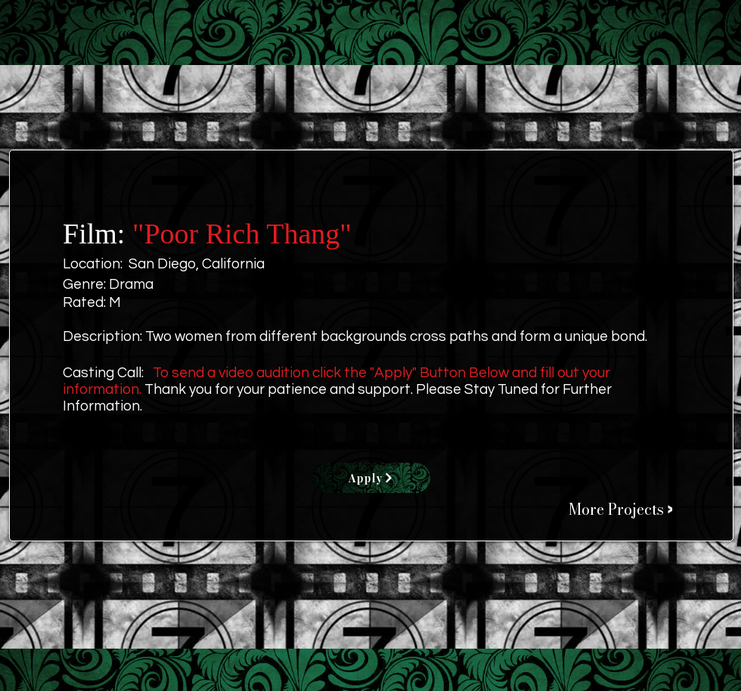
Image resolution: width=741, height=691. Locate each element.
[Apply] (371, 478)
